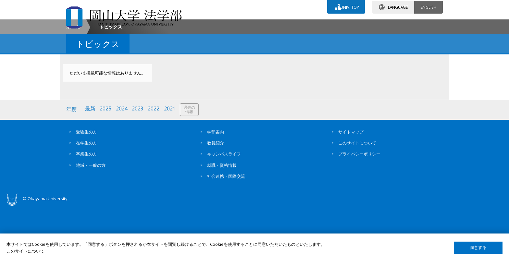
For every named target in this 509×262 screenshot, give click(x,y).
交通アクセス (329, 25)
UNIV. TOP (349, 6)
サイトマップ (351, 186)
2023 (138, 164)
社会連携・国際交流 (226, 231)
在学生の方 (86, 197)
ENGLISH (428, 6)
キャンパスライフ (224, 208)
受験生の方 (86, 186)
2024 (122, 164)
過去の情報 (191, 165)
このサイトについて (357, 197)
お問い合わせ (272, 25)
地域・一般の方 (91, 219)
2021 (171, 164)
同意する (478, 247)
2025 (106, 164)
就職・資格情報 (222, 219)
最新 (90, 164)
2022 (155, 164)
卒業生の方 (86, 208)
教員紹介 (215, 197)
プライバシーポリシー (359, 208)
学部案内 (215, 186)
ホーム (73, 82)
